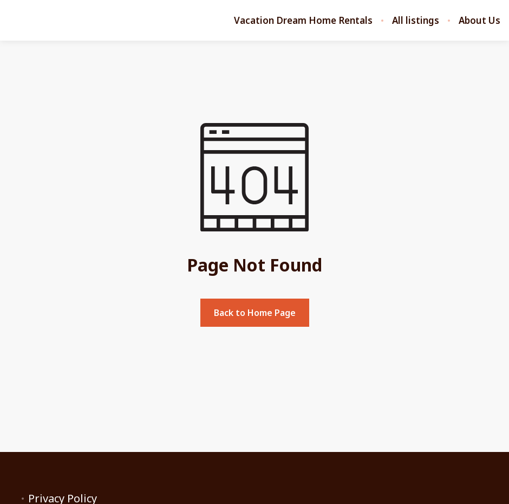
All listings (415, 20)
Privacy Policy (62, 498)
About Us (479, 20)
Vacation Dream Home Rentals (303, 20)
